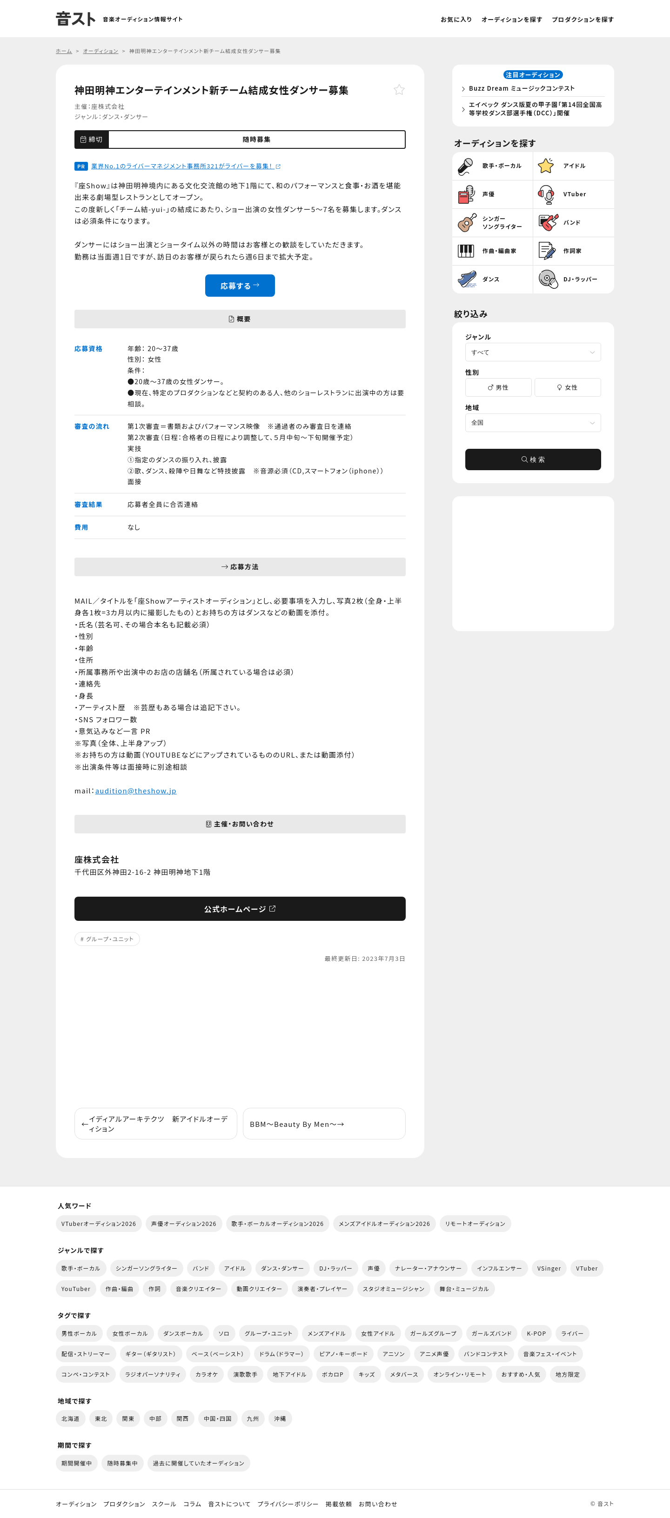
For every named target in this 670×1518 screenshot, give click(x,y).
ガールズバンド (492, 1333)
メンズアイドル (327, 1333)
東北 (101, 1418)
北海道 (70, 1418)
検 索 (533, 463)
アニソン (394, 1354)
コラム (192, 1504)
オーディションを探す (512, 19)
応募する (240, 285)
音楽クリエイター (199, 1288)
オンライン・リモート (459, 1374)
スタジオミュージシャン (394, 1288)
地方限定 (568, 1374)
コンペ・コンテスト (85, 1374)
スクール (164, 1504)
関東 (128, 1418)
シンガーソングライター (147, 1268)
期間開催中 (76, 1463)
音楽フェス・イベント (550, 1354)
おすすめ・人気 (521, 1374)
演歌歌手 (245, 1374)
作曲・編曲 (120, 1288)
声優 (374, 1268)
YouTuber (76, 1288)
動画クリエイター (260, 1288)
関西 (183, 1418)
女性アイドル (378, 1333)
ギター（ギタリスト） (151, 1354)
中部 (155, 1418)
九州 (253, 1418)
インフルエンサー (500, 1268)
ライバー (572, 1333)
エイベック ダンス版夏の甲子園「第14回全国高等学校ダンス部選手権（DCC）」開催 (535, 110)
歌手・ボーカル (81, 1268)
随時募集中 (122, 1463)
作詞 (154, 1288)
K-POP (536, 1333)
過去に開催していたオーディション (199, 1463)
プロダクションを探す (583, 19)
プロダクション (124, 1504)
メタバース (404, 1374)
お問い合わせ (378, 1504)
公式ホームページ (240, 908)
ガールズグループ (433, 1333)
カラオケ (206, 1374)
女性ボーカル (130, 1333)
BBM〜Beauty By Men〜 (297, 1124)
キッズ (367, 1374)
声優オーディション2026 (183, 1223)
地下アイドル (290, 1374)
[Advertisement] (240, 1036)
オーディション (76, 1504)
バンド (201, 1268)
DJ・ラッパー (336, 1268)
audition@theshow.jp (136, 790)
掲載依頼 (339, 1504)
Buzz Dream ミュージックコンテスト (525, 90)
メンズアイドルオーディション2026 (384, 1223)
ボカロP (333, 1374)
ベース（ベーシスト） (218, 1354)
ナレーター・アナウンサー (428, 1268)
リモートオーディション (475, 1223)
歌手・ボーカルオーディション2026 (278, 1223)
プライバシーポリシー (288, 1504)
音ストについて (229, 1504)
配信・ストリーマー (86, 1354)
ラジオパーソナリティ (153, 1374)
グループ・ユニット (110, 939)
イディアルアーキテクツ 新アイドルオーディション (154, 1123)
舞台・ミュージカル (464, 1288)
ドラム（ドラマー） (282, 1354)
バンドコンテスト (486, 1354)
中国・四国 (218, 1418)
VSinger (549, 1268)
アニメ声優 (434, 1354)
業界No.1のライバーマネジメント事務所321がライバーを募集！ (186, 165)
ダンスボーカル (183, 1333)
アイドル (235, 1268)
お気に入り (456, 19)
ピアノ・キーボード (343, 1354)
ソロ (224, 1333)
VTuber (587, 1268)
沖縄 (280, 1418)
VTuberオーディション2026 (98, 1223)
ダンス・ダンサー (125, 116)
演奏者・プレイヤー (322, 1288)
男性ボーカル (79, 1333)
